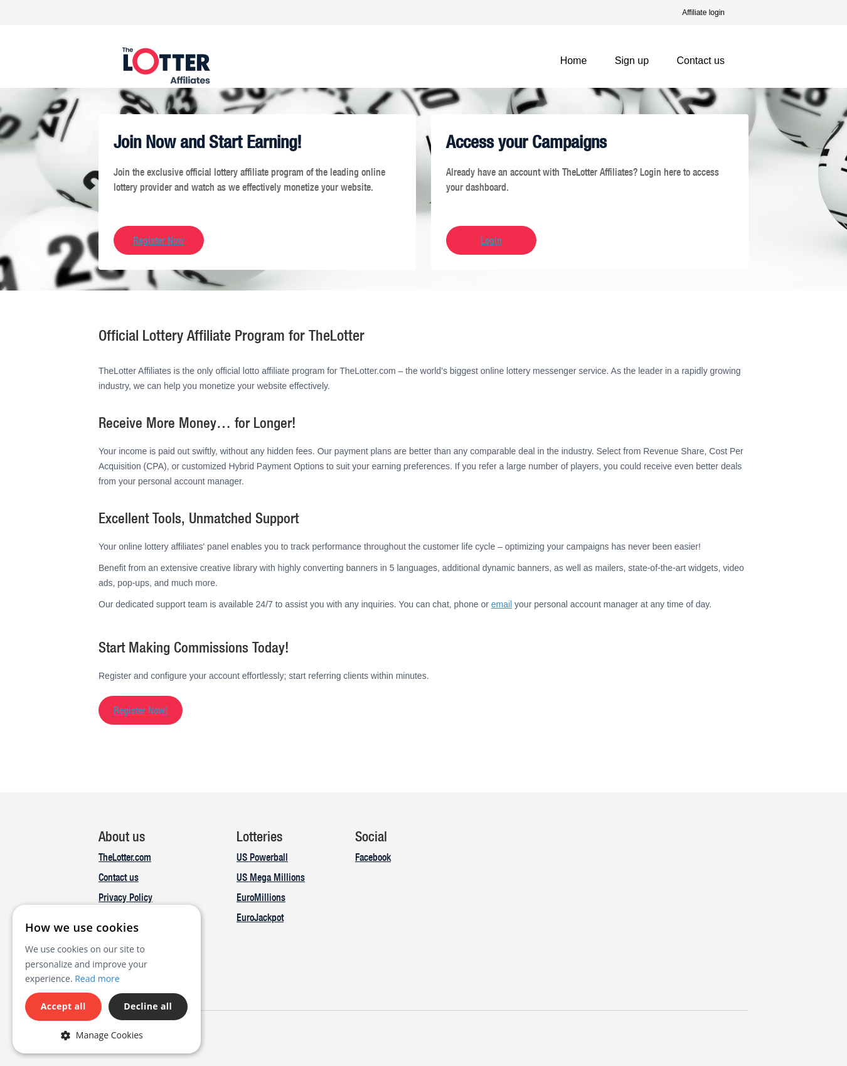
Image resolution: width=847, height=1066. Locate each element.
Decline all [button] (148, 1006)
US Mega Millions (271, 877)
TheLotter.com (125, 857)
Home (573, 60)
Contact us (701, 60)
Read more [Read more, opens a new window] (97, 978)
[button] (106, 1035)
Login (491, 240)
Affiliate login (703, 12)
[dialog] (107, 979)
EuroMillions (261, 897)
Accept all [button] (63, 1006)
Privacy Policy (125, 897)
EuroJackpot (260, 917)
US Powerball (262, 857)
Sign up (632, 60)
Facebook (373, 857)
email (501, 604)
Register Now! (141, 710)
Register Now (158, 240)
